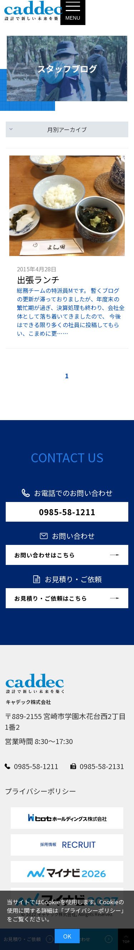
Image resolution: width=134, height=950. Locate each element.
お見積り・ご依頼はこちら (50, 598)
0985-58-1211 (67, 511)
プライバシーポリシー (92, 910)
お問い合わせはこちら (44, 555)
